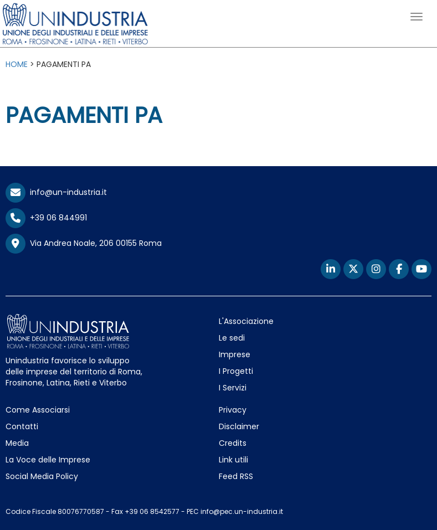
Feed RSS (236, 476)
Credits (232, 443)
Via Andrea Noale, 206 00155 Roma (84, 244)
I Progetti (236, 371)
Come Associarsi (38, 409)
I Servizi (232, 387)
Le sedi (232, 337)
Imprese (234, 354)
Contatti (22, 426)
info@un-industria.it (56, 192)
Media (17, 443)
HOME (17, 64)
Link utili (233, 459)
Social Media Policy (42, 476)
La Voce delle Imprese (48, 459)
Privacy (232, 409)
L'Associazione (246, 321)
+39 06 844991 (46, 217)
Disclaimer (239, 426)
